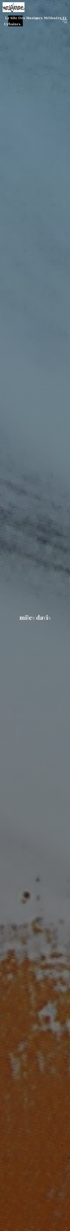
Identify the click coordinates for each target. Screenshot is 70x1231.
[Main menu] (64, 21)
